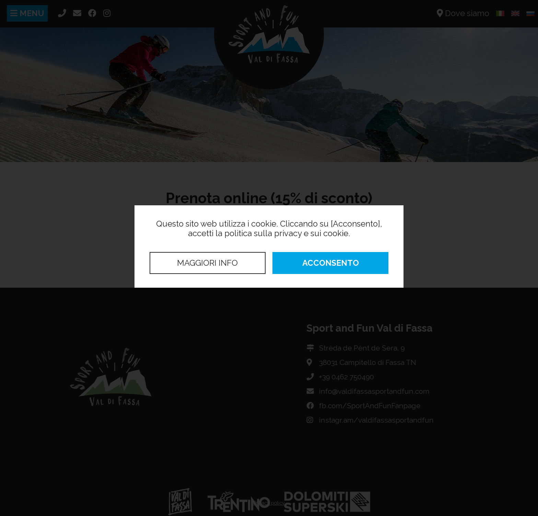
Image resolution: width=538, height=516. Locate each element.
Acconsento (330, 263)
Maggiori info (207, 263)
